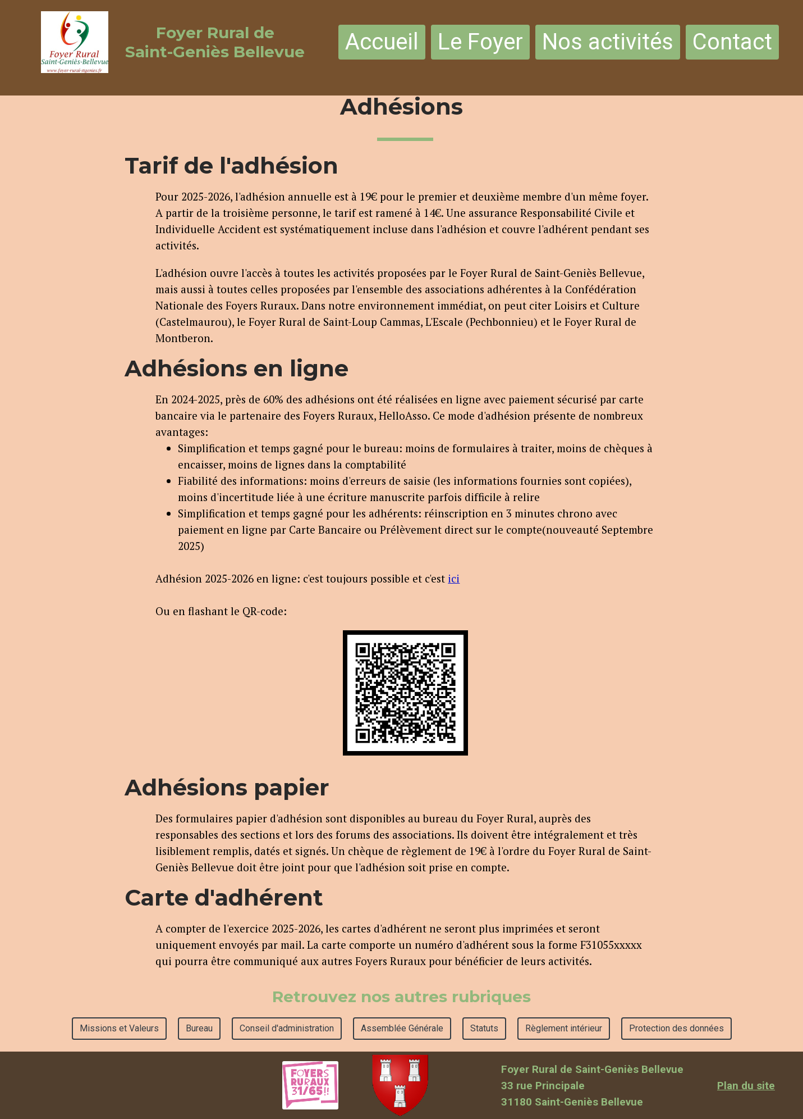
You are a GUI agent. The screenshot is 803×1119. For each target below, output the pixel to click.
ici (454, 578)
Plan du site (746, 1085)
